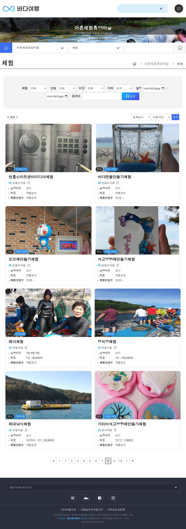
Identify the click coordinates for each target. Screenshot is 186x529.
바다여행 (21, 8)
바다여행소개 (68, 509)
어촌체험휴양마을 (40, 48)
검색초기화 (161, 8)
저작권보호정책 (116, 509)
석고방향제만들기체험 (117, 259)
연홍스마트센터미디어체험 (32, 177)
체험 (96, 48)
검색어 (76, 96)
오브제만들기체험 (24, 259)
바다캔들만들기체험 (115, 177)
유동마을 (17, 348)
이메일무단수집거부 (92, 509)
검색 (168, 8)
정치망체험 (107, 341)
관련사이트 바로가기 (20, 487)
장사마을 (107, 430)
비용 (82, 88)
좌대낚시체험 (20, 424)
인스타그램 (113, 498)
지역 (110, 88)
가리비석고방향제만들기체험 (123, 424)
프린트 (180, 48)
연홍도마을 (19, 183)
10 (120, 461)
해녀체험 (16, 341)
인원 (53, 88)
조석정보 (72, 498)
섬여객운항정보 (86, 498)
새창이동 (28, 183)
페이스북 (99, 498)
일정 (139, 88)
